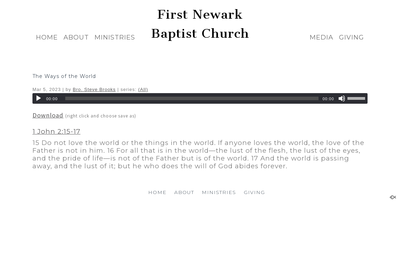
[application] (200, 98)
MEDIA (321, 37)
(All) (143, 89)
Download (47, 115)
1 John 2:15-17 (56, 131)
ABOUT (76, 37)
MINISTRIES (115, 37)
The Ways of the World (64, 76)
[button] (200, 149)
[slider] (192, 98)
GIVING (351, 37)
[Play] (38, 98)
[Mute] (341, 98)
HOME (47, 37)
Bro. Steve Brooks (94, 89)
